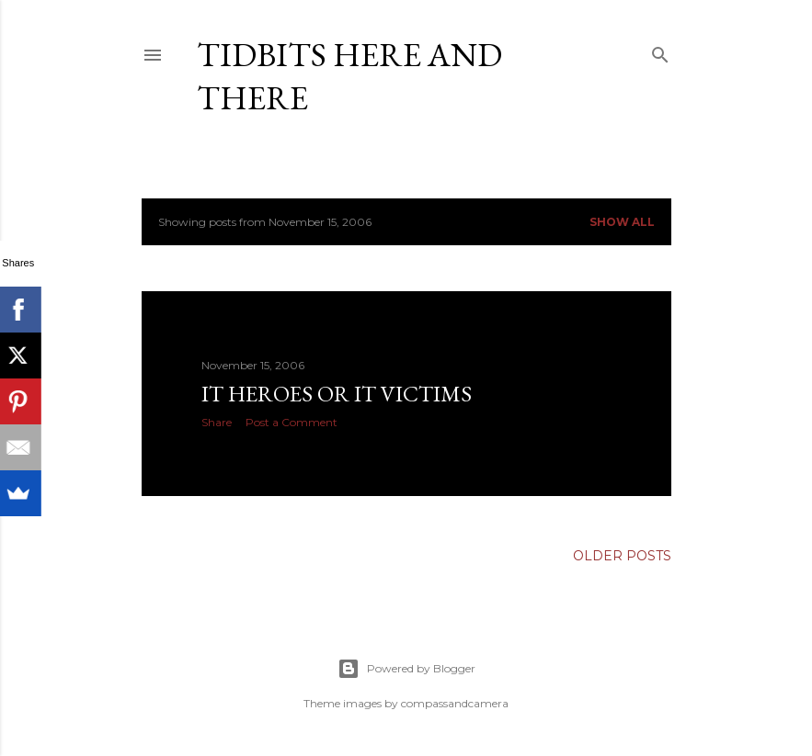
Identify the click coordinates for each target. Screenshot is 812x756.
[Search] (660, 51)
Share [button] (216, 422)
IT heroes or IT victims (336, 393)
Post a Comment (291, 422)
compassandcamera (455, 703)
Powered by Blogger (406, 669)
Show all (622, 222)
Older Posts (622, 555)
